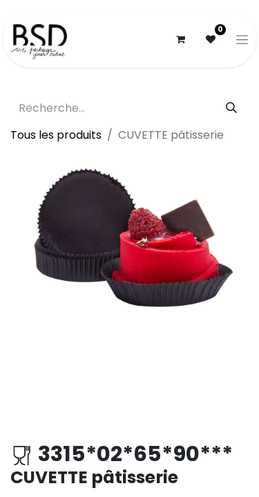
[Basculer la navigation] (242, 39)
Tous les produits (56, 135)
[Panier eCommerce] (180, 39)
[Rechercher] (231, 108)
